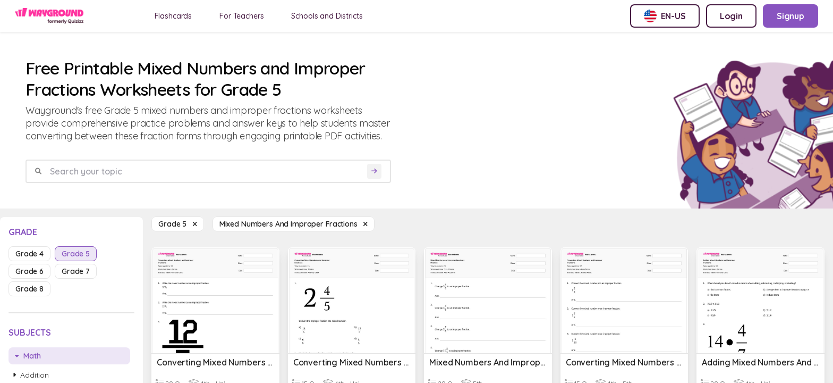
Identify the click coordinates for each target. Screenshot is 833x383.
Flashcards (173, 16)
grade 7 (76, 271)
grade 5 (76, 254)
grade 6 (29, 271)
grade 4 (29, 254)
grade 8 (29, 289)
